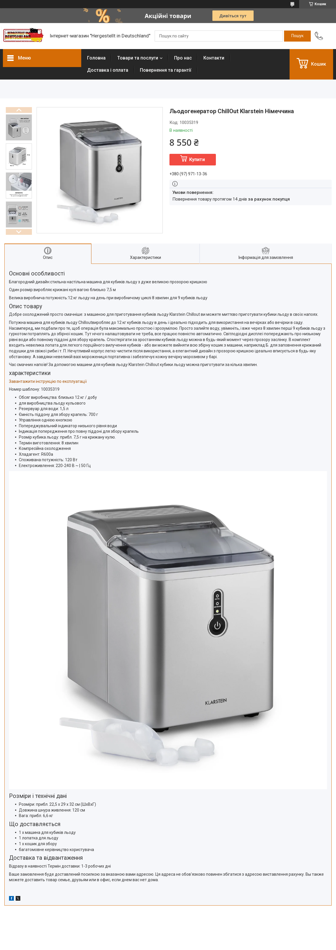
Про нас (183, 58)
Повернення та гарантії (165, 70)
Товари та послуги (137, 58)
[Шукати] (297, 36)
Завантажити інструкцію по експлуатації (48, 381)
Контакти (213, 58)
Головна (96, 58)
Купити (197, 159)
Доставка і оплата (107, 70)
